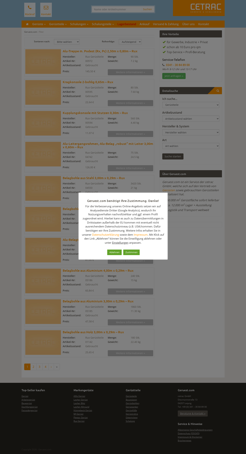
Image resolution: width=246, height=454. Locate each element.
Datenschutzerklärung (105, 234)
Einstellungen (120, 242)
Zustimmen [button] (131, 252)
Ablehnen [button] (114, 252)
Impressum (141, 234)
